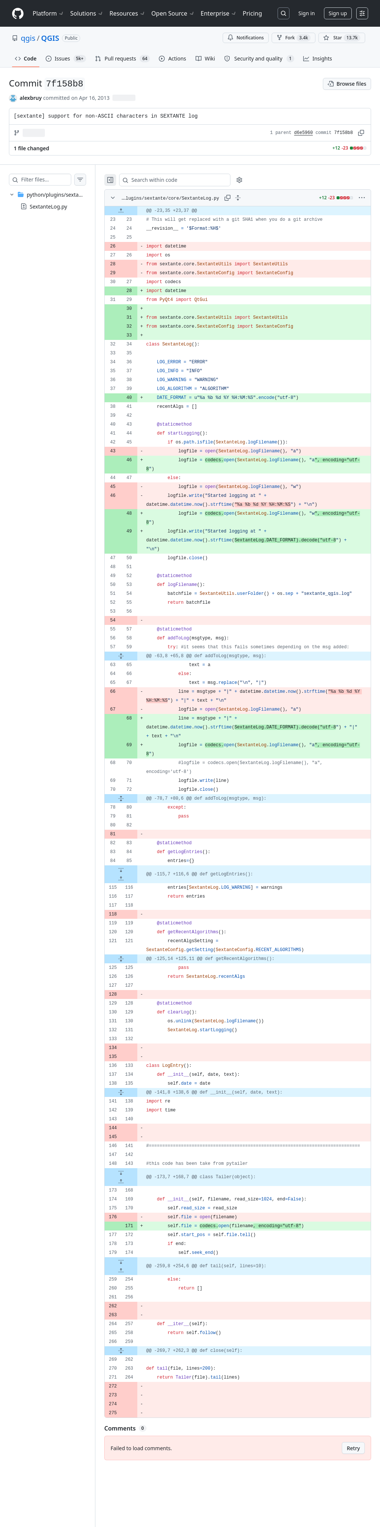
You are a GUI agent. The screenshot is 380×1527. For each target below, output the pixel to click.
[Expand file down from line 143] (135, 1199)
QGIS (50, 38)
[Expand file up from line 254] (135, 1297)
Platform (48, 13)
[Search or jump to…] (283, 13)
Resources (127, 13)
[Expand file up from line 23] (135, 210)
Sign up (338, 13)
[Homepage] (18, 13)
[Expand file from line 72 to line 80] (135, 816)
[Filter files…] (53, 179)
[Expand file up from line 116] (135, 896)
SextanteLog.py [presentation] (48, 206)
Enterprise (219, 13)
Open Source (173, 13)
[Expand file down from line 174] (135, 1288)
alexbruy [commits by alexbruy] (31, 97)
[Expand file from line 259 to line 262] (135, 1377)
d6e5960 (303, 132)
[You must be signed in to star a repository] (341, 38)
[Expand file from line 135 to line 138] (135, 1110)
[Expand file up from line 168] (135, 1208)
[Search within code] (186, 180)
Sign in (306, 13)
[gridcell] (245, 210)
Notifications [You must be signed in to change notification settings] (245, 38)
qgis (28, 38)
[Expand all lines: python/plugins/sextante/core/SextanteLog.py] (245, 198)
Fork (293, 38)
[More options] (362, 198)
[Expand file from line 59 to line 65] (135, 673)
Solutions (87, 13)
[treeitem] (55, 200)
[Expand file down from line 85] (135, 887)
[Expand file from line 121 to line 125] (135, 976)
